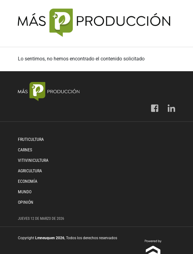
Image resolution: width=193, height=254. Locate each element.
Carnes (25, 150)
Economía (27, 181)
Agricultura (30, 171)
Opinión (25, 202)
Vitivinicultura (33, 160)
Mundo (24, 192)
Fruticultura (31, 139)
